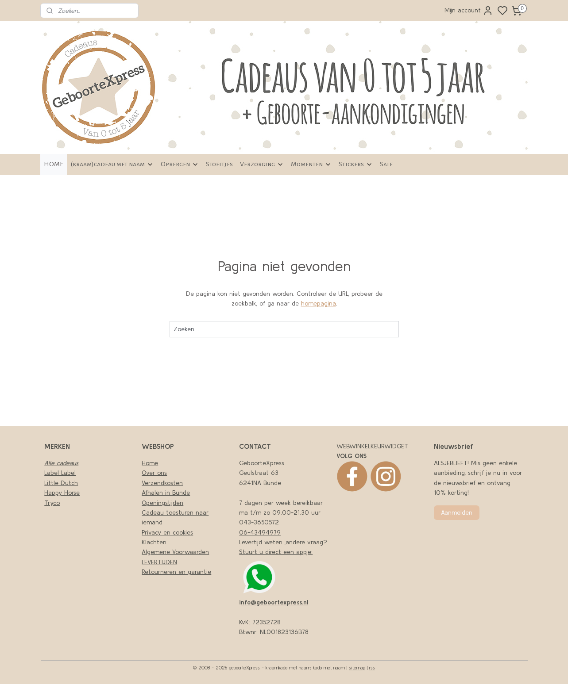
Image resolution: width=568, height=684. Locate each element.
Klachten (154, 542)
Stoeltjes (219, 164)
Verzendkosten (162, 482)
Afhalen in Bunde (166, 492)
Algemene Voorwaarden (175, 551)
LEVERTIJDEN (159, 562)
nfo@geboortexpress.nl (274, 602)
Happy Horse (62, 492)
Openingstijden (162, 502)
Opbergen (180, 164)
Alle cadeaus (61, 462)
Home (150, 462)
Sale (386, 164)
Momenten (311, 164)
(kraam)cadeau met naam (112, 164)
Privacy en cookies (167, 532)
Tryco (52, 502)
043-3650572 (259, 522)
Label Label (60, 472)
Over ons (154, 472)
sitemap (357, 667)
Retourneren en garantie (176, 571)
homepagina (318, 303)
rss (372, 667)
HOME (53, 164)
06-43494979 (260, 532)
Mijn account (468, 10)
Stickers (356, 164)
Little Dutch (61, 482)
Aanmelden (456, 512)
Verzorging (262, 164)
